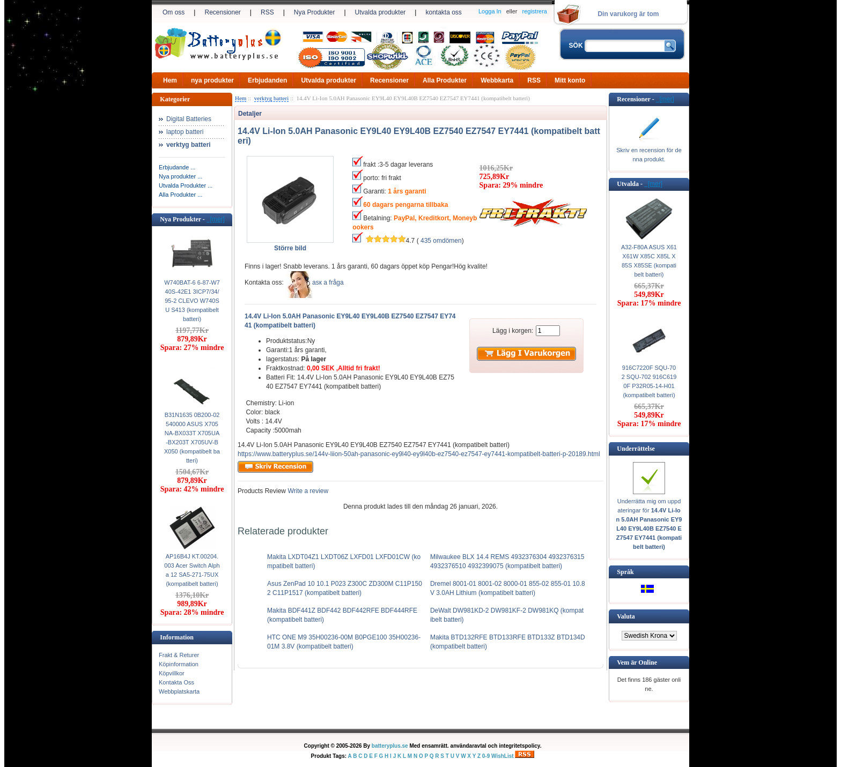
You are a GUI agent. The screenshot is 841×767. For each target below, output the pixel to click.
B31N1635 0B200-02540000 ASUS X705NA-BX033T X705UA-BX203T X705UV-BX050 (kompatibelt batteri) (192, 438)
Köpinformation (178, 664)
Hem (170, 80)
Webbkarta (497, 80)
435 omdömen (441, 240)
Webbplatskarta (179, 691)
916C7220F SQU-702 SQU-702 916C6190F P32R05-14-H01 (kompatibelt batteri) (649, 381)
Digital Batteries (188, 119)
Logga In (489, 11)
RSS (267, 12)
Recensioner (222, 12)
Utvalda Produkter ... (185, 185)
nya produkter (212, 80)
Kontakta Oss (176, 682)
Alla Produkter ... (180, 194)
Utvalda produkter (380, 12)
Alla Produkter (445, 80)
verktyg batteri (271, 98)
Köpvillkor (172, 673)
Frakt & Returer (179, 655)
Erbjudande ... (177, 167)
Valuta (626, 616)
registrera (534, 11)
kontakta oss (443, 12)
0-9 (486, 756)
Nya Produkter (314, 12)
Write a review (307, 491)
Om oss (174, 12)
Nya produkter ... (180, 176)
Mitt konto (570, 80)
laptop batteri (184, 132)
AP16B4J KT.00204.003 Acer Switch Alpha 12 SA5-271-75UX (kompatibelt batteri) (191, 570)
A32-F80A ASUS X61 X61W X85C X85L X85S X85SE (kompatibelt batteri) (649, 261)
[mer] (215, 219)
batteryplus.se (390, 746)
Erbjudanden (267, 80)
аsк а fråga (328, 282)
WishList (502, 756)
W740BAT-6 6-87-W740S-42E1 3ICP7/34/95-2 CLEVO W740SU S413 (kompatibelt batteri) (192, 300)
